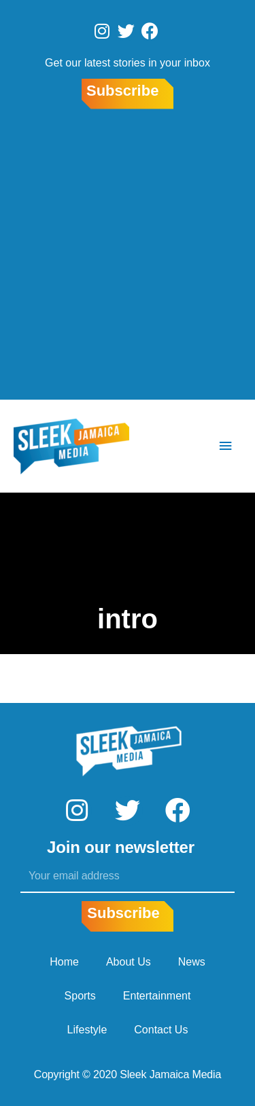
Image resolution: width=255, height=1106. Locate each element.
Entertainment (157, 996)
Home (64, 962)
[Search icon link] (185, 446)
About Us (128, 962)
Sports (80, 996)
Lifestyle (87, 1029)
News (191, 962)
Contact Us (161, 1029)
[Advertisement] (127, 257)
